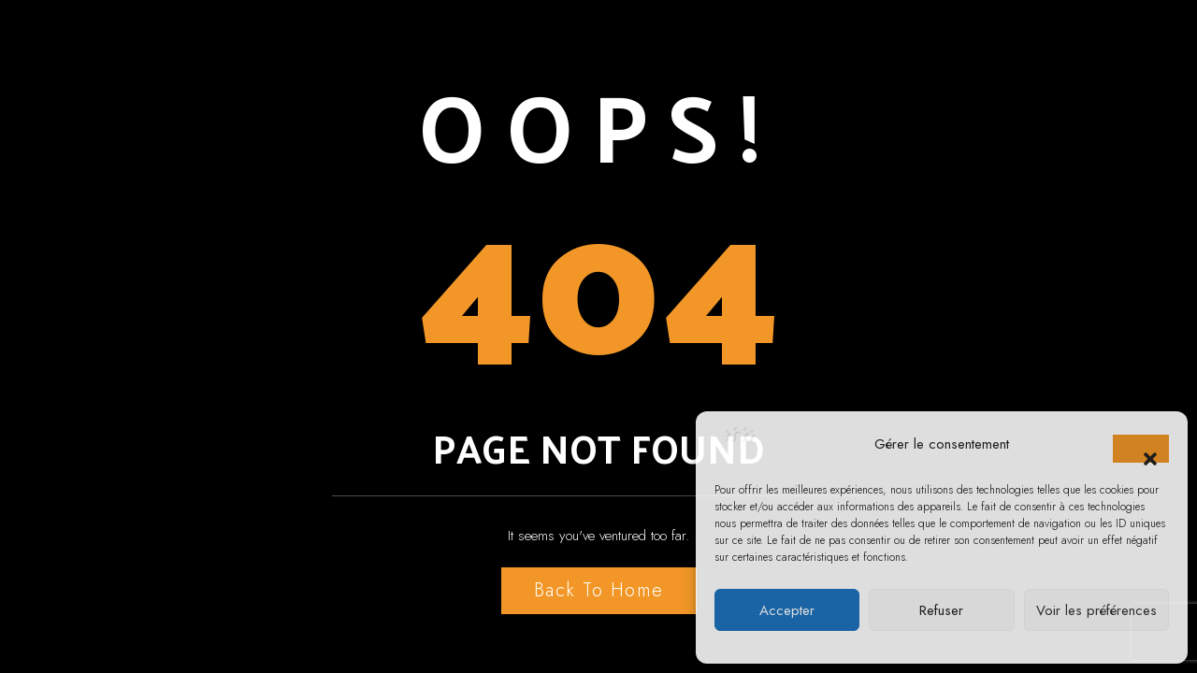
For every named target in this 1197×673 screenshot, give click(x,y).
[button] (1141, 449)
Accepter (787, 610)
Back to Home (599, 590)
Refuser (941, 610)
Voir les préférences (1096, 610)
